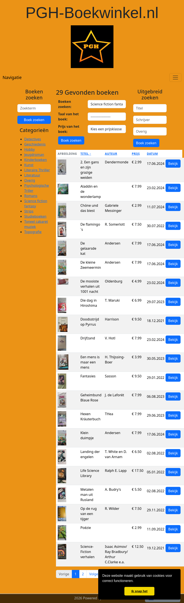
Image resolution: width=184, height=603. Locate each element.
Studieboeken (35, 216)
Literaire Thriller (37, 170)
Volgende (96, 574)
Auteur (111, 154)
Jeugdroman (34, 154)
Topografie (33, 231)
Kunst (28, 165)
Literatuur (32, 175)
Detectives (32, 139)
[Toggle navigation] (175, 77)
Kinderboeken (35, 159)
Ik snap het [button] (139, 591)
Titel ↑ (85, 154)
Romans (30, 195)
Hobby (29, 149)
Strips (28, 211)
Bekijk (173, 163)
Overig (29, 180)
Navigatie (12, 77)
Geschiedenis (35, 144)
